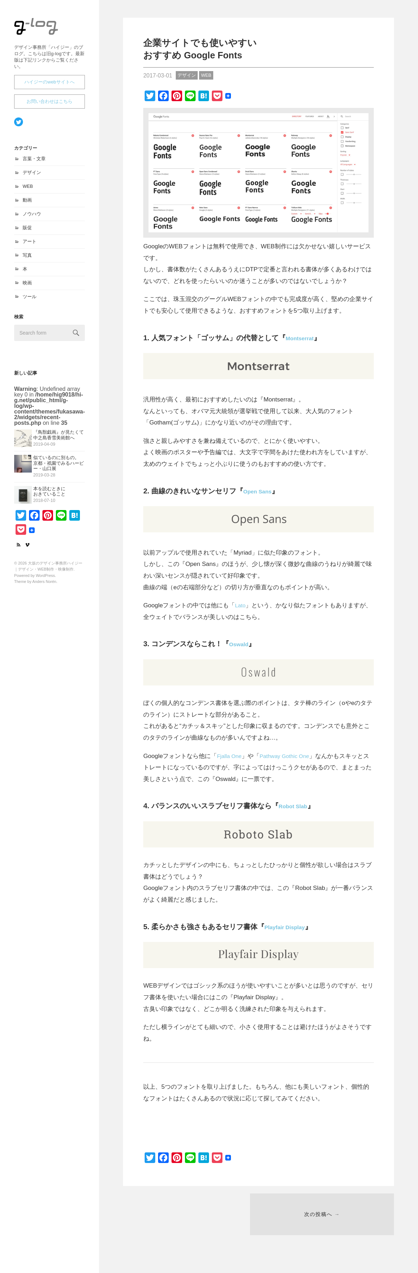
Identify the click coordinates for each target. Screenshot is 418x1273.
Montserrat (304, 338)
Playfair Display (291, 927)
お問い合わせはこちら (49, 104)
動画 (27, 203)
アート (29, 244)
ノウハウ (32, 217)
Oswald (242, 644)
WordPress (45, 579)
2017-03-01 (157, 76)
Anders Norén (44, 585)
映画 (27, 286)
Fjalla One (230, 755)
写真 (27, 258)
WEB (28, 189)
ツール (29, 299)
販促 (27, 230)
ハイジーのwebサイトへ (49, 85)
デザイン (32, 175)
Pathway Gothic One (290, 755)
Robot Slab (298, 806)
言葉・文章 (34, 161)
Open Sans (262, 491)
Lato (240, 605)
